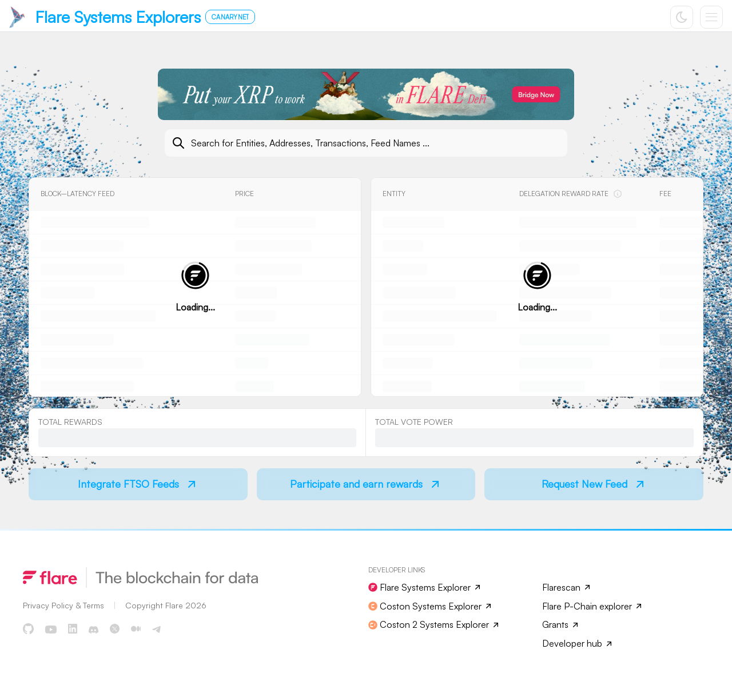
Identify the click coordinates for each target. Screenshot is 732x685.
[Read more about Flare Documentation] (63, 605)
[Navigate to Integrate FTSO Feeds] (138, 484)
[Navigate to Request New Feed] (593, 484)
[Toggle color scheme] (681, 17)
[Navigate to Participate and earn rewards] (366, 484)
